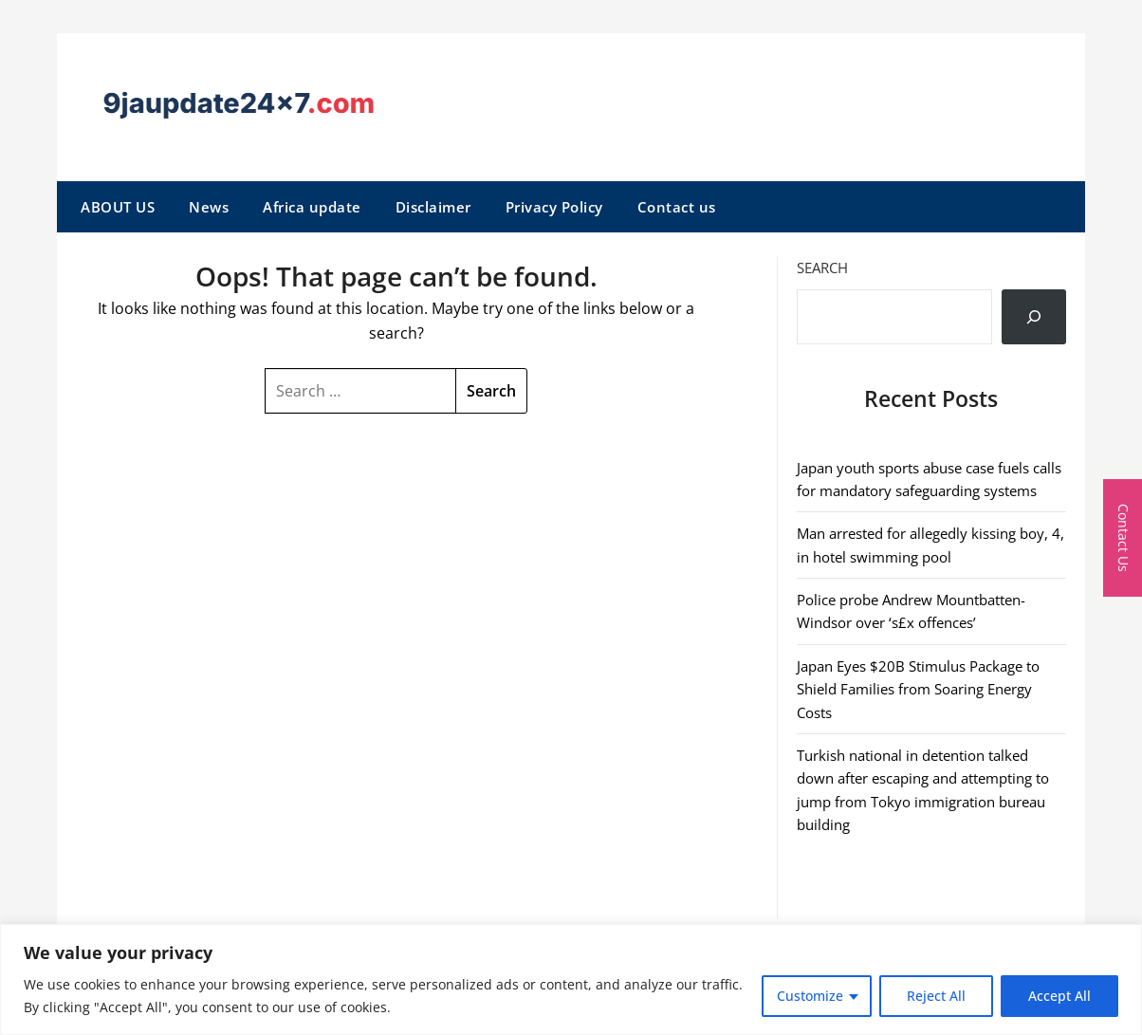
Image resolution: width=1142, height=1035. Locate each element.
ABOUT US (118, 206)
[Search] (1034, 316)
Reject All (936, 996)
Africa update (312, 206)
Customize (810, 996)
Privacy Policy (554, 206)
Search (822, 267)
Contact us (676, 206)
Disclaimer (433, 206)
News (209, 206)
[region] (571, 979)
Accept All (1059, 996)
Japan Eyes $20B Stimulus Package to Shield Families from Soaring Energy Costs (918, 689)
